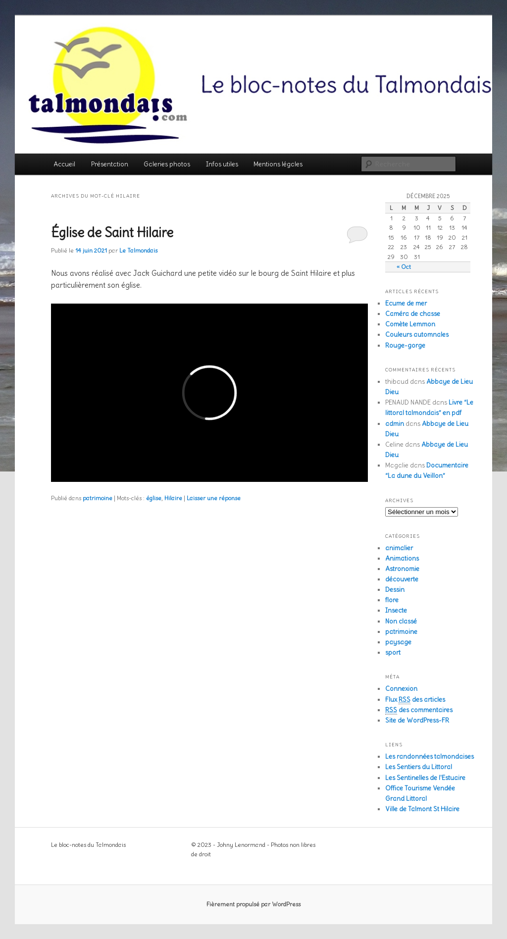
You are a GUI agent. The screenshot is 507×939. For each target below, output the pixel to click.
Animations (402, 558)
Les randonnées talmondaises (429, 756)
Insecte (396, 610)
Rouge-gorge (405, 345)
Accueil (64, 164)
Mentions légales (278, 164)
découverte (401, 579)
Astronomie (402, 569)
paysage (398, 642)
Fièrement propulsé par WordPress (253, 904)
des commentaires (419, 710)
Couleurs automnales (417, 334)
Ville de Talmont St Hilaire (422, 809)
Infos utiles (222, 164)
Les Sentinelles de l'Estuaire (425, 778)
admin (394, 423)
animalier (399, 548)
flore (392, 600)
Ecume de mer (406, 303)
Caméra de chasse (412, 314)
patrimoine (97, 498)
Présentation (109, 164)
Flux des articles (415, 699)
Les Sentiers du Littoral (418, 767)
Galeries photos (167, 164)
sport (393, 652)
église (153, 498)
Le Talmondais (138, 250)
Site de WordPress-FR (417, 720)
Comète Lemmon (410, 324)
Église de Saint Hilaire (112, 232)
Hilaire (173, 498)
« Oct (404, 266)
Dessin (395, 589)
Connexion (401, 688)
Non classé (401, 621)
